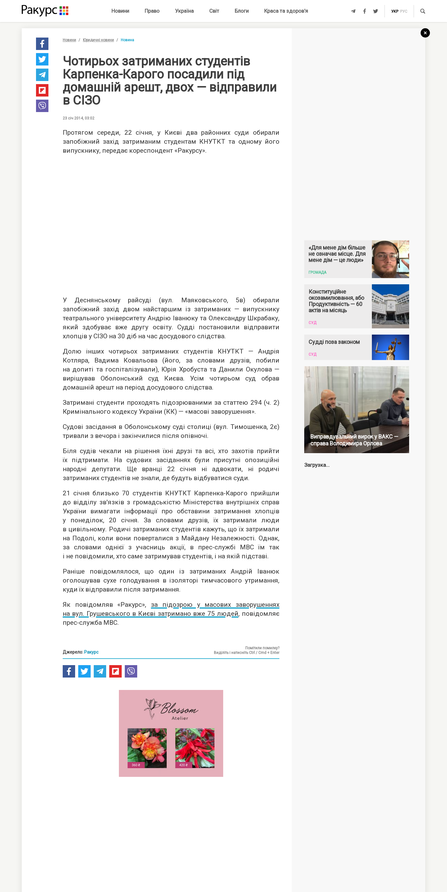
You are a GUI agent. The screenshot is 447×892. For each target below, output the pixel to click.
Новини (120, 11)
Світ (214, 11)
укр (394, 11)
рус (403, 11)
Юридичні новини (98, 40)
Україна (184, 11)
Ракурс (91, 652)
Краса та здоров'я (286, 11)
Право (152, 11)
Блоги (242, 11)
